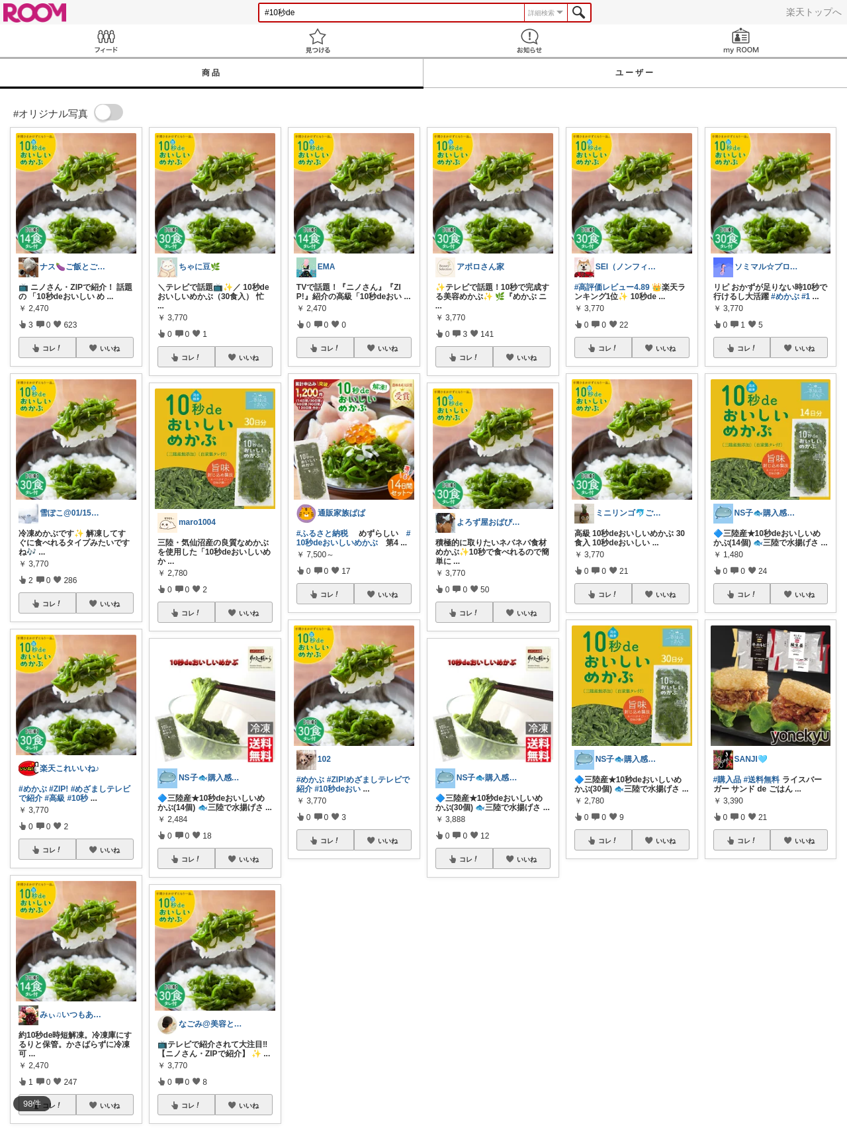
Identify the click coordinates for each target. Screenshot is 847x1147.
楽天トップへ (814, 12)
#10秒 (77, 798)
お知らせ (529, 40)
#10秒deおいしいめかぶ (353, 538)
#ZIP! (58, 789)
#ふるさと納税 (322, 533)
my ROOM (741, 40)
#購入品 (727, 779)
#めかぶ (33, 789)
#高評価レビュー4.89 (612, 287)
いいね (110, 348)
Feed (106, 40)
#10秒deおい (337, 789)
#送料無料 (762, 779)
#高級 (54, 798)
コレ (52, 348)
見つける (318, 40)
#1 (805, 296)
